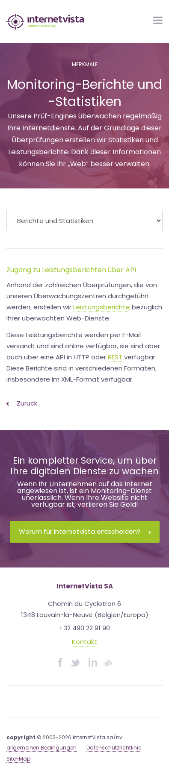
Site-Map (18, 758)
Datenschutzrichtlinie (113, 747)
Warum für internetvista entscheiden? (85, 531)
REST (115, 357)
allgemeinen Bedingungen (41, 747)
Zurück (21, 403)
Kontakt (84, 641)
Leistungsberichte (101, 307)
